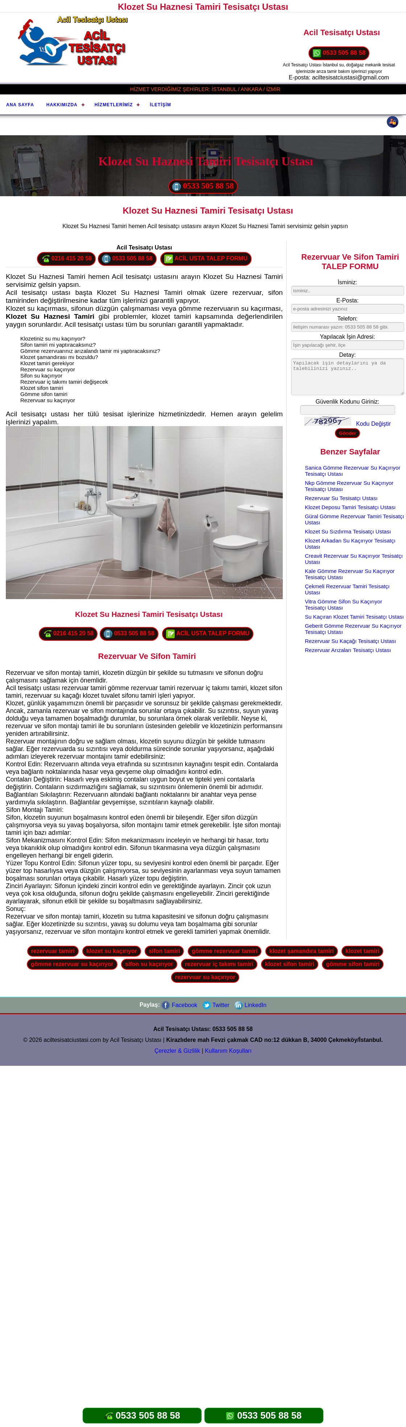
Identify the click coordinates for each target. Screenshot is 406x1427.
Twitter (215, 1005)
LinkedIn (250, 1005)
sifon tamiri (164, 951)
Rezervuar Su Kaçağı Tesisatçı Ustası (350, 641)
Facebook (179, 1005)
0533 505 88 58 (339, 53)
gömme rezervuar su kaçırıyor (72, 964)
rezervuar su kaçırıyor (205, 977)
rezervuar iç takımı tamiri (219, 964)
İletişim (160, 104)
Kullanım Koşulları (228, 1051)
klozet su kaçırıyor (111, 951)
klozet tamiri (362, 951)
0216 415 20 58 (66, 259)
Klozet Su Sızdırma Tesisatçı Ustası (348, 531)
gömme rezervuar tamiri (224, 951)
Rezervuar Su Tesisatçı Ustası (341, 498)
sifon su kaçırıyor (149, 964)
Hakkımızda (62, 104)
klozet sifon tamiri (289, 964)
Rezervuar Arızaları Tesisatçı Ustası (348, 650)
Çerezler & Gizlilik (177, 1051)
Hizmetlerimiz (114, 104)
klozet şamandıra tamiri (301, 951)
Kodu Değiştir (373, 424)
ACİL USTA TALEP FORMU (206, 259)
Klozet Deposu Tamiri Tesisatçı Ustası (350, 507)
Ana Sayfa (20, 104)
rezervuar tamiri (53, 951)
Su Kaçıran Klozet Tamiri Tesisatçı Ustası (354, 617)
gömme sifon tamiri (353, 964)
